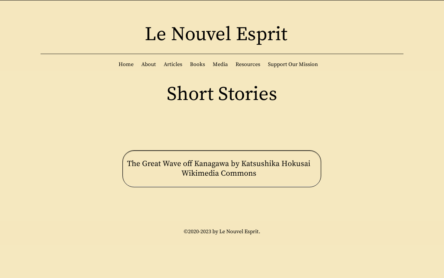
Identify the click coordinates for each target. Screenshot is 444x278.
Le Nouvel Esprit (216, 34)
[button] (148, 64)
